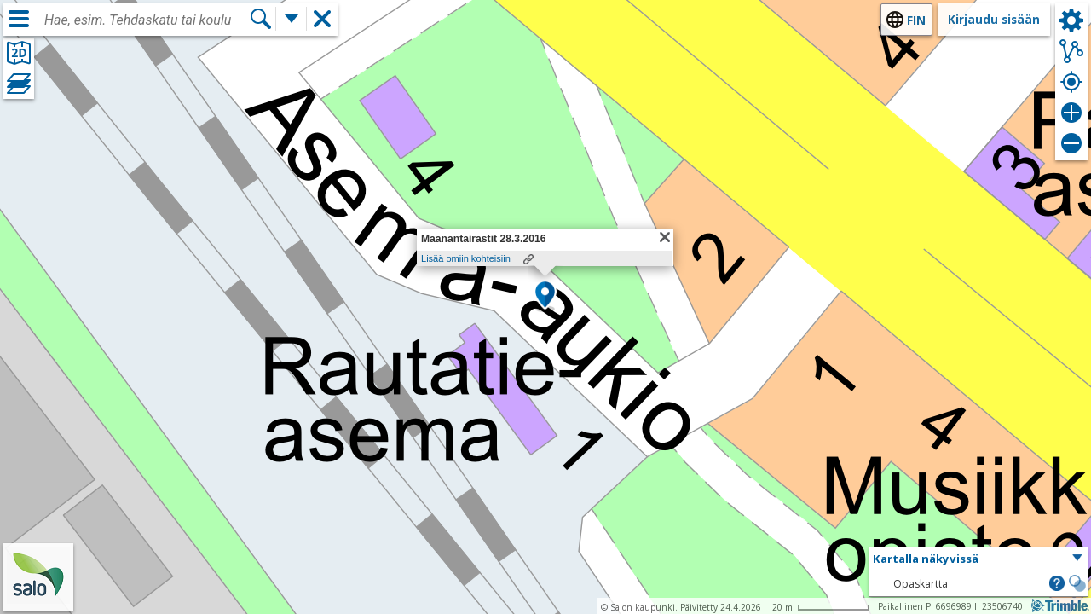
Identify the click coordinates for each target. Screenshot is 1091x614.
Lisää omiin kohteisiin (466, 258)
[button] (545, 296)
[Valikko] (18, 18)
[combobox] (146, 20)
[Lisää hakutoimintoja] (291, 18)
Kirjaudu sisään (994, 19)
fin (916, 20)
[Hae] (260, 18)
